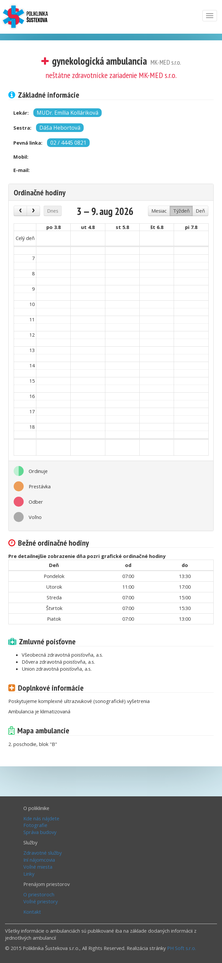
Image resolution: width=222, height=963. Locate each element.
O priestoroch (38, 894)
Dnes (52, 210)
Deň (200, 210)
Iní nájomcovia (39, 859)
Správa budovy (39, 831)
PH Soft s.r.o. (181, 947)
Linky (28, 873)
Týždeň (181, 210)
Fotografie (35, 824)
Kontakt (32, 911)
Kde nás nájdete (41, 818)
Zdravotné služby (42, 852)
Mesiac (159, 210)
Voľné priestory (40, 901)
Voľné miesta (37, 866)
